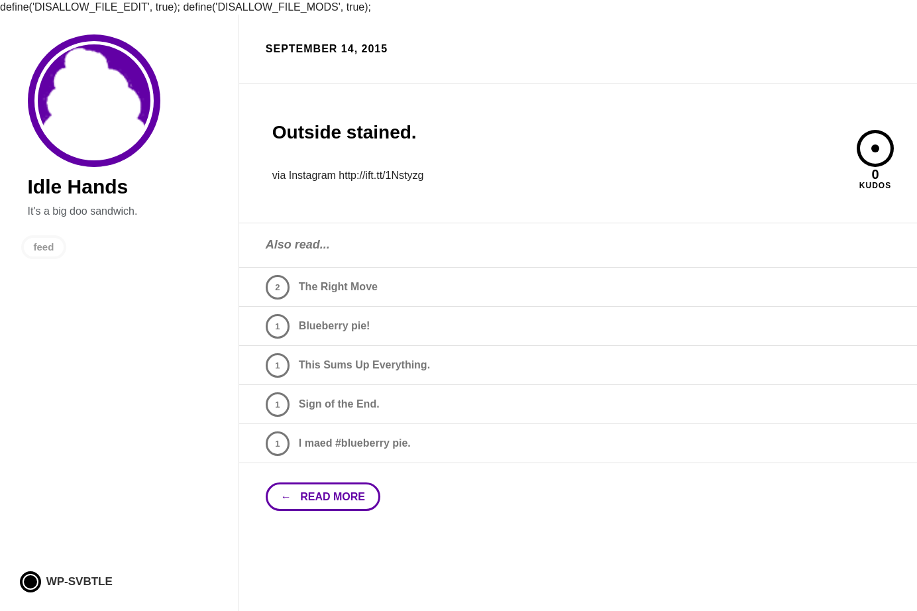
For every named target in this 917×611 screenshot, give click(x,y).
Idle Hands (94, 100)
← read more (323, 496)
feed (44, 246)
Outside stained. (344, 132)
